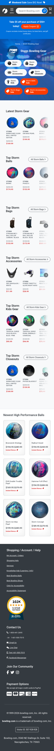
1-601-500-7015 (17, 638)
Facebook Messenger (16, 658)
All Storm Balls (38, 159)
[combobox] (29, 11)
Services (10, 566)
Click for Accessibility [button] (15, 586)
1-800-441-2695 (14, 633)
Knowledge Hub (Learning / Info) (20, 571)
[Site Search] (44, 10)
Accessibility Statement (16, 591)
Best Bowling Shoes (15, 581)
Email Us (12, 643)
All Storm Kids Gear (36, 307)
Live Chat (12, 648)
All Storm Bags (38, 209)
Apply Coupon (31, 26)
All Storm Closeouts (36, 357)
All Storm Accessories (37, 259)
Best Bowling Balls (14, 576)
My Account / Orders (15, 555)
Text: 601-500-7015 (16, 653)
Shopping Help (13, 560)
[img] (34, 693)
